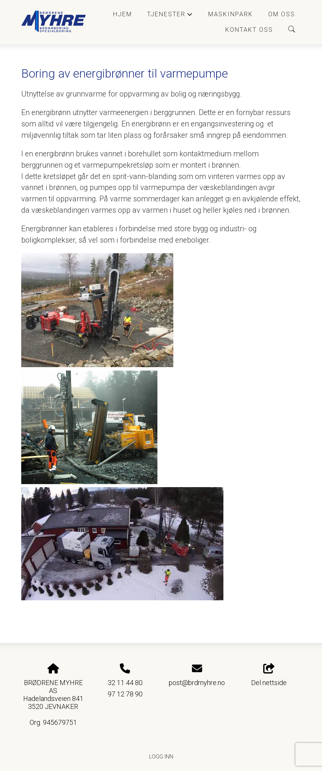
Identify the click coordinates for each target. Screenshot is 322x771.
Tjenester (170, 16)
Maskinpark (230, 14)
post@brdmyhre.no (197, 683)
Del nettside (269, 675)
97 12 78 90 (125, 694)
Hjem (122, 14)
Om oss (281, 14)
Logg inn (161, 757)
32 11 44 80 (125, 683)
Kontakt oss (249, 29)
